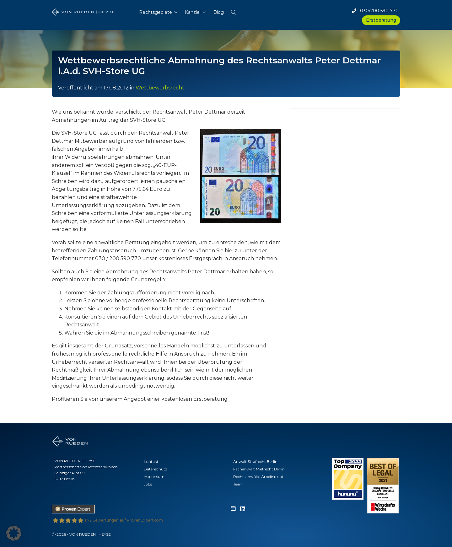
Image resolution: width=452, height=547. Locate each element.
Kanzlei (193, 12)
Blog (218, 12)
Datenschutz (155, 469)
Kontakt (151, 461)
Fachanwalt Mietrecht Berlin (259, 469)
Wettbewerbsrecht (160, 88)
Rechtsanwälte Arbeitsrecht (258, 476)
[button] (234, 11)
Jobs (148, 484)
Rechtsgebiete (155, 12)
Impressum (154, 476)
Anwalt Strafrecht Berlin (255, 461)
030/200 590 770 (375, 10)
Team (238, 484)
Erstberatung (381, 20)
